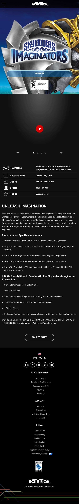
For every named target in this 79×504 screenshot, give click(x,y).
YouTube (38, 364)
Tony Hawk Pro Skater (39, 382)
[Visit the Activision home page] (40, 4)
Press (39, 407)
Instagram (51, 364)
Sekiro (39, 394)
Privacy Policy (39, 435)
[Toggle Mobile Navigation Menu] (4, 3)
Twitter (32, 364)
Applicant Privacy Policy (39, 450)
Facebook (26, 364)
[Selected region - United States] (39, 354)
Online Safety (39, 446)
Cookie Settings (39, 442)
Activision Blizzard (39, 414)
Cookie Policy (39, 438)
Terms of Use (39, 431)
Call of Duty (39, 379)
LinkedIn (45, 364)
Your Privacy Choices (39, 454)
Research (39, 410)
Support (39, 74)
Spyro (39, 390)
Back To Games (39, 337)
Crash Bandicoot (39, 386)
